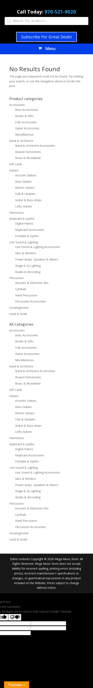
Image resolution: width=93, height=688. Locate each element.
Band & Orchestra (21, 141)
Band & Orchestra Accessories (35, 145)
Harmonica (16, 212)
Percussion (16, 278)
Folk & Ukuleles (25, 194)
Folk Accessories (26, 122)
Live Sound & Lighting (23, 242)
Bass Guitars (23, 181)
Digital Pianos (24, 223)
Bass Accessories (26, 110)
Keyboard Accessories (29, 230)
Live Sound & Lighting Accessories (37, 247)
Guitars (14, 170)
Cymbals (20, 289)
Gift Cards (15, 164)
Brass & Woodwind (27, 158)
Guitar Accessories (27, 128)
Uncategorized (18, 307)
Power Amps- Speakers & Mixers (36, 259)
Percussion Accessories (30, 301)
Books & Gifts (24, 116)
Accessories (17, 105)
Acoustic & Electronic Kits (32, 283)
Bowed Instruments (28, 152)
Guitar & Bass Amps (28, 200)
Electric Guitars (25, 187)
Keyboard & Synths (21, 219)
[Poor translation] (14, 617)
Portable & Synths (27, 236)
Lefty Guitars (23, 206)
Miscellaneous (24, 134)
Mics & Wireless (25, 253)
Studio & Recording (27, 272)
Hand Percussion (26, 295)
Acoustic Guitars (25, 175)
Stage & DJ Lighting (28, 266)
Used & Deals (18, 314)
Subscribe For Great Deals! (46, 37)
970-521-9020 (60, 11)
